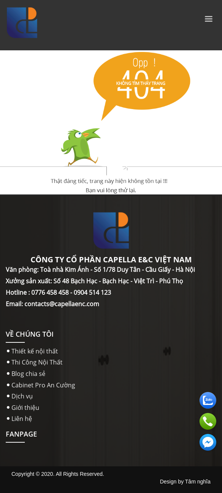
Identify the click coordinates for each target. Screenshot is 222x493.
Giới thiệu (25, 407)
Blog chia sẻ (28, 373)
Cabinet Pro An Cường (43, 385)
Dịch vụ (22, 396)
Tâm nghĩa (198, 482)
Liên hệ (21, 418)
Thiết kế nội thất (34, 351)
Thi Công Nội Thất (37, 362)
